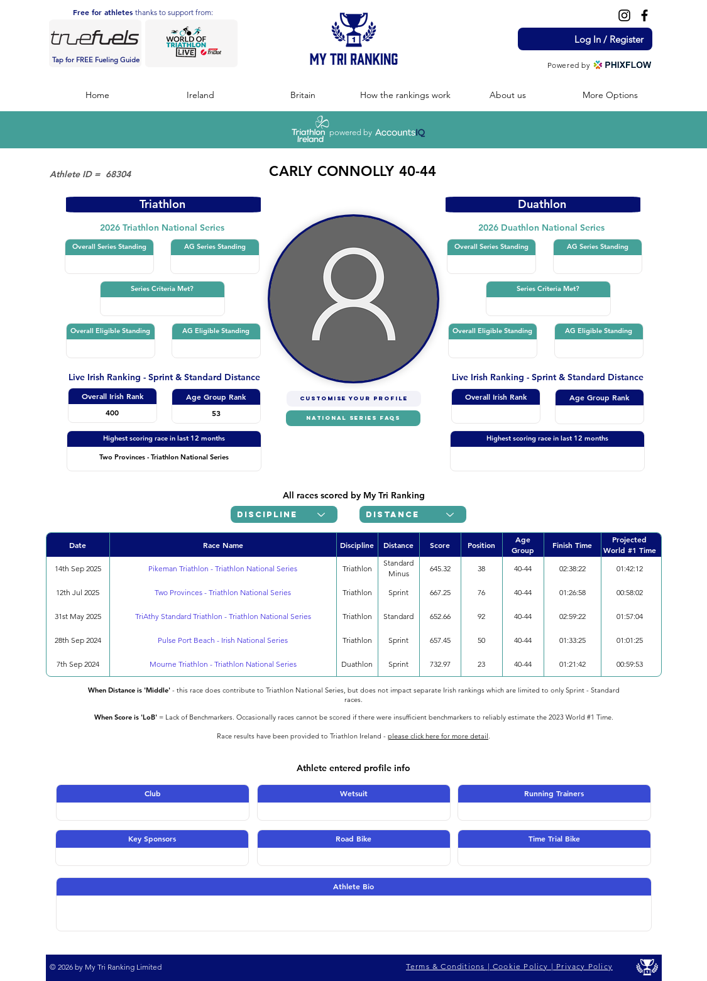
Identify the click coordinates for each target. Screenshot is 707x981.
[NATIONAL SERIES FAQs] (353, 418)
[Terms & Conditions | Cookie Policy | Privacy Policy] (510, 966)
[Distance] (412, 514)
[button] (200, 95)
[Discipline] (284, 514)
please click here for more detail (438, 736)
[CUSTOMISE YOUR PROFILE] (354, 399)
